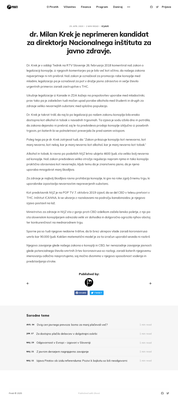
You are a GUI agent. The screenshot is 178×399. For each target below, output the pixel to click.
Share (81, 293)
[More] (128, 7)
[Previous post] (29, 283)
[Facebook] (151, 7)
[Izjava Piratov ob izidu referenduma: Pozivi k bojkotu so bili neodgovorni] (89, 360)
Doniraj (118, 7)
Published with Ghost (89, 393)
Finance (86, 7)
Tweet (96, 293)
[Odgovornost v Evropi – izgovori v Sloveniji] (89, 342)
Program (102, 7)
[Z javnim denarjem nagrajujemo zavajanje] (89, 351)
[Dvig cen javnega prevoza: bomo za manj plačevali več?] (89, 324)
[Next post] (149, 283)
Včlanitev (70, 7)
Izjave (105, 26)
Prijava (166, 7)
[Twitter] (157, 7)
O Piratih (52, 7)
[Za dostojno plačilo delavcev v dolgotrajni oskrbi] (89, 333)
